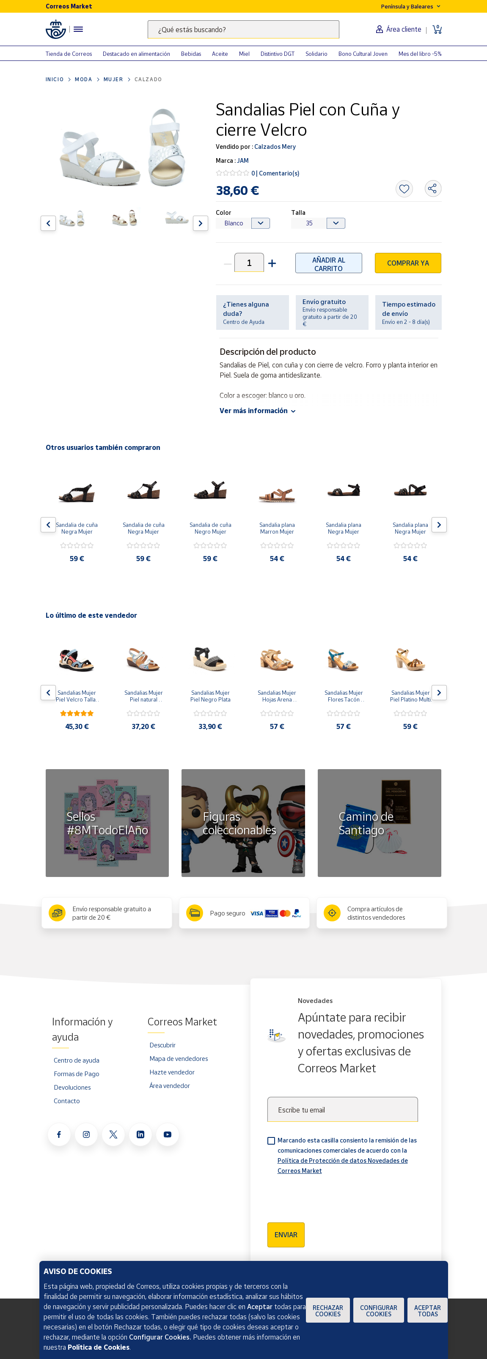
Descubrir (162, 1045)
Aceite (220, 53)
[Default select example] (243, 223)
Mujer (114, 79)
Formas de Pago (76, 1073)
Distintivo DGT (277, 53)
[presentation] (331, 1195)
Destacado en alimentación (136, 53)
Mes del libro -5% (420, 53)
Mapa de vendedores (178, 1058)
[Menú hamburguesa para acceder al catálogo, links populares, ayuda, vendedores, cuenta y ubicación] (78, 29)
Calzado (148, 79)
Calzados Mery (274, 146)
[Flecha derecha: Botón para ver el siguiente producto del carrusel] (200, 223)
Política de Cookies (98, 1347)
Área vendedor (169, 1085)
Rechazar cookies (328, 1311)
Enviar (286, 1234)
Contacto (67, 1100)
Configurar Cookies (378, 1311)
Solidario (316, 53)
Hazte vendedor (172, 1072)
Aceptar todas (427, 1311)
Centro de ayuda (76, 1060)
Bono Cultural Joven (363, 53)
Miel (244, 53)
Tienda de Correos (69, 53)
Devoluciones (72, 1087)
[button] (271, 262)
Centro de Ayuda (243, 321)
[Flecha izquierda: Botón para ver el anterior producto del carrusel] (48, 223)
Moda (83, 79)
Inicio (55, 79)
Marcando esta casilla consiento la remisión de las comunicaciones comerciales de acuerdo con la (347, 1155)
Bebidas (191, 53)
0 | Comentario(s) (275, 173)
